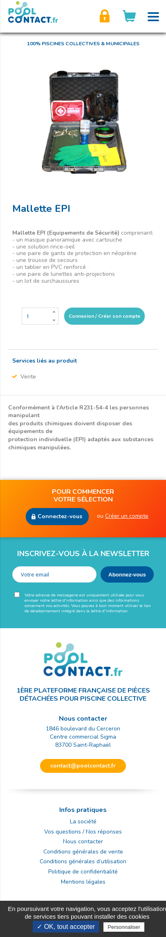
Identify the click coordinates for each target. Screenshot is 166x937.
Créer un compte (126, 516)
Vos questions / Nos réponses (83, 832)
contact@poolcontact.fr (83, 766)
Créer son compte (104, 16)
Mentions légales (83, 882)
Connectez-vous (60, 516)
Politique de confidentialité (83, 871)
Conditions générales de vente (83, 852)
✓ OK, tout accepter (66, 926)
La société (83, 821)
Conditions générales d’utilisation (83, 861)
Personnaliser (124, 927)
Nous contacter (83, 841)
